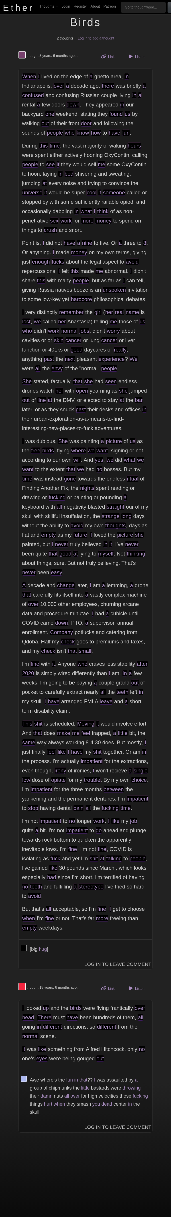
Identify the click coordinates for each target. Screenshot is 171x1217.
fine (35, 664)
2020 (28, 673)
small (85, 651)
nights (87, 488)
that (77, 381)
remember (71, 312)
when (28, 918)
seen (111, 381)
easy (56, 572)
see (50, 164)
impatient (91, 761)
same (28, 742)
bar (139, 400)
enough (41, 262)
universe (32, 192)
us (127, 114)
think (103, 211)
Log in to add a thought (96, 38)
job (133, 821)
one (49, 114)
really (120, 350)
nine (87, 243)
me (101, 164)
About (95, 6)
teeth (122, 692)
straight (115, 507)
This (27, 724)
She (27, 381)
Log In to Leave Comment (117, 964)
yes (99, 460)
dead (106, 1104)
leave (106, 701)
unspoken (114, 290)
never (61, 544)
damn (47, 1096)
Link (109, 56)
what (86, 211)
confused (33, 95)
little (123, 733)
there (108, 86)
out (45, 123)
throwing (131, 1088)
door (86, 123)
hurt (48, 1104)
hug (43, 949)
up (46, 1008)
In (124, 673)
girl (98, 312)
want (102, 450)
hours (134, 146)
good (76, 350)
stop (33, 808)
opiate (58, 780)
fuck (55, 858)
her (109, 312)
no (99, 469)
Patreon (109, 6)
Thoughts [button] (47, 6)
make (63, 733)
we (37, 321)
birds (48, 450)
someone (114, 192)
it (45, 192)
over (59, 86)
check (68, 642)
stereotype (91, 887)
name (132, 312)
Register (80, 6)
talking (114, 858)
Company (61, 632)
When (29, 76)
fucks (58, 262)
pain (78, 808)
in (126, 76)
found (116, 114)
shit (38, 724)
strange (111, 516)
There (44, 1017)
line (41, 400)
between (114, 789)
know (83, 133)
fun (126, 133)
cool (91, 192)
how (96, 133)
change (66, 585)
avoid (132, 262)
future (80, 535)
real (119, 312)
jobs (84, 331)
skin (58, 340)
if (58, 164)
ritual (132, 479)
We (134, 359)
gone (70, 479)
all (38, 368)
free (35, 450)
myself (106, 554)
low (26, 780)
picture (114, 441)
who (70, 133)
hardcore (81, 299)
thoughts (115, 525)
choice (139, 780)
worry (113, 331)
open (82, 391)
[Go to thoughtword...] (143, 7)
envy (57, 368)
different (52, 1027)
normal (69, 331)
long (126, 516)
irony (60, 771)
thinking (136, 554)
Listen (136, 56)
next (70, 359)
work (66, 221)
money (103, 221)
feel (85, 733)
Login (65, 6)
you (96, 1104)
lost (26, 321)
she (88, 381)
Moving (85, 724)
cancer (73, 340)
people (55, 133)
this (43, 146)
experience (112, 359)
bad (51, 877)
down (73, 105)
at (44, 183)
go (99, 830)
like (62, 752)
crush (50, 230)
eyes (42, 1058)
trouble (92, 780)
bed (69, 174)
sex (54, 221)
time (55, 146)
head (28, 1017)
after (142, 664)
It (23, 1049)
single (141, 771)
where (78, 450)
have (114, 133)
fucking (57, 497)
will (77, 460)
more (87, 221)
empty (48, 535)
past (49, 359)
